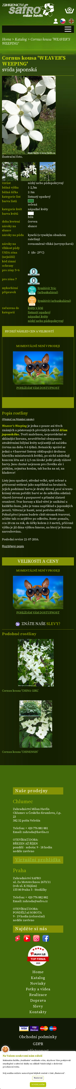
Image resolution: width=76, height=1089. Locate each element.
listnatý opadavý (39, 312)
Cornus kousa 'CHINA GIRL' (20, 691)
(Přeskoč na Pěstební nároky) (18, 419)
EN (71, 20)
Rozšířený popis (13, 546)
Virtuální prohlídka (38, 860)
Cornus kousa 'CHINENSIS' (20, 752)
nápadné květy (38, 316)
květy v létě (35, 308)
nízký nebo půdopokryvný (46, 321)
